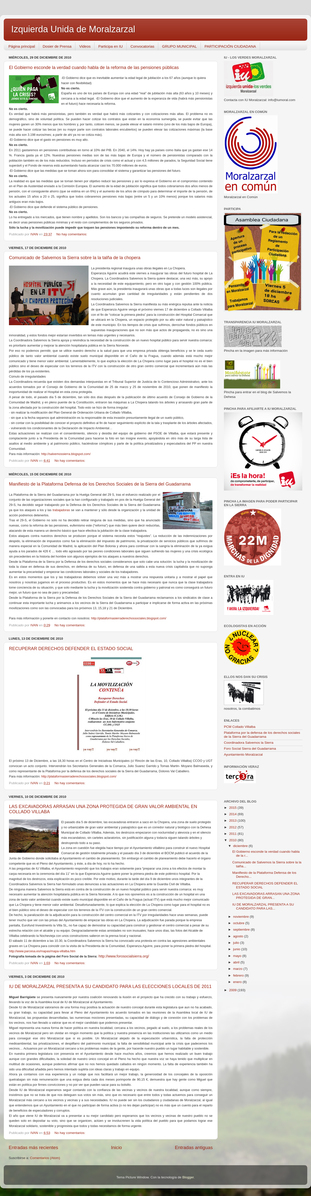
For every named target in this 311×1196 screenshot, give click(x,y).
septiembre (242, 929)
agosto (238, 936)
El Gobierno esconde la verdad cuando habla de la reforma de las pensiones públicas (94, 67)
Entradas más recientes (33, 1147)
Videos (85, 46)
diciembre (241, 846)
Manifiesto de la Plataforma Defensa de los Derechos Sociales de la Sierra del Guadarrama (100, 484)
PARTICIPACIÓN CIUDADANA (230, 46)
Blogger (188, 1177)
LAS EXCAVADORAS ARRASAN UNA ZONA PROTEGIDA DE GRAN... (266, 896)
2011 (233, 834)
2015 (233, 807)
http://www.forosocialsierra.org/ (124, 956)
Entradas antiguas (194, 1147)
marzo (238, 969)
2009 (233, 990)
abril (236, 962)
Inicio (116, 1147)
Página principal (21, 46)
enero (238, 982)
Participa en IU (110, 46)
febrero (239, 975)
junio (237, 949)
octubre (239, 923)
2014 (233, 814)
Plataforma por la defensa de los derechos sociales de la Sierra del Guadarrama (262, 735)
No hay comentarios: (72, 234)
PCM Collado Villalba (240, 727)
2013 (233, 820)
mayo (237, 956)
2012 (233, 827)
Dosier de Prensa (57, 46)
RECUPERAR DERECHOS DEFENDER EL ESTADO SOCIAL (71, 648)
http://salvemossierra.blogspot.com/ (66, 454)
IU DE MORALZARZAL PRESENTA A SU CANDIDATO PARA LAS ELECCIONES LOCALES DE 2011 (110, 986)
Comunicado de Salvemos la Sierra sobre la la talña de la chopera (74, 257)
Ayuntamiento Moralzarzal (243, 754)
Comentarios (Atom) (45, 1158)
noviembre (241, 916)
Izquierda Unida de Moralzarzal (73, 29)
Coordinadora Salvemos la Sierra (248, 742)
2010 (233, 840)
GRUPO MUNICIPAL (179, 46)
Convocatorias (142, 46)
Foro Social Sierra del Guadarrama (250, 748)
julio (236, 943)
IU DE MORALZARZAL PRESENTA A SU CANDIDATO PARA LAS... (263, 906)
